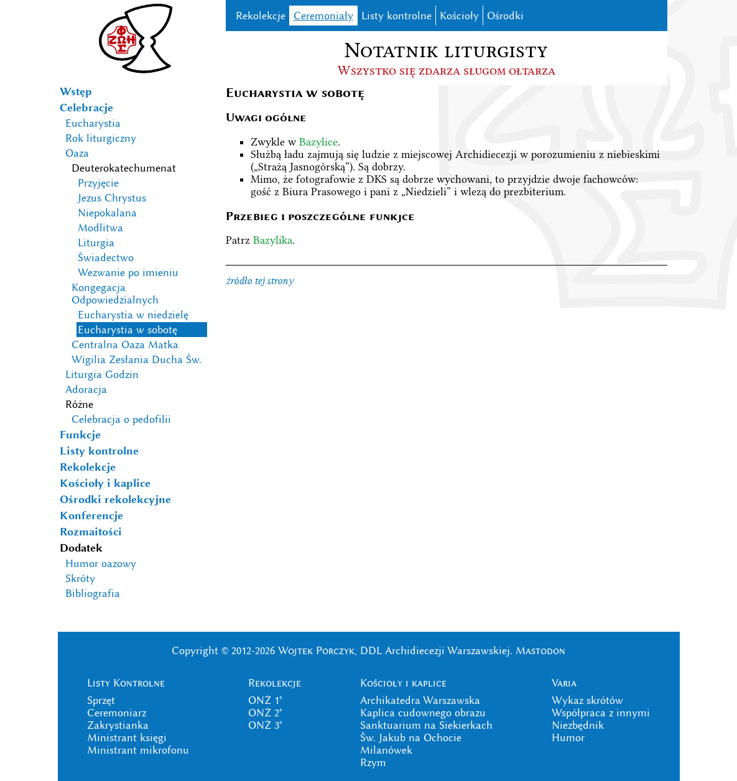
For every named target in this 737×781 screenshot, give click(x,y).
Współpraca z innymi (601, 712)
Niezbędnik (578, 725)
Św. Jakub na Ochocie (410, 737)
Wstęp (76, 91)
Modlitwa (100, 227)
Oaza (77, 153)
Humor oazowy (100, 563)
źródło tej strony (260, 281)
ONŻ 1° (265, 700)
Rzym (373, 762)
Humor (568, 737)
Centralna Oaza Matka (125, 344)
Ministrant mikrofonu (138, 750)
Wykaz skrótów (587, 700)
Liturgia (96, 242)
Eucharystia (93, 123)
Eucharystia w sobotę (127, 329)
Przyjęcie (98, 183)
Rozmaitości (91, 531)
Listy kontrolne (99, 451)
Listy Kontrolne (126, 683)
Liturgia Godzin (102, 374)
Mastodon (540, 650)
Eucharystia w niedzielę (133, 314)
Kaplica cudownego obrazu (423, 712)
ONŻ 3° (265, 725)
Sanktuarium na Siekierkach (426, 725)
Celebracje (86, 107)
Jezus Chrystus (112, 198)
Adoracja (86, 389)
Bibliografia (92, 593)
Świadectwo (106, 257)
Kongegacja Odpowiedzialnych (115, 293)
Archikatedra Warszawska (420, 700)
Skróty (80, 578)
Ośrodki (505, 15)
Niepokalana (107, 212)
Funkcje (80, 434)
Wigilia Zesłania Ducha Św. (137, 359)
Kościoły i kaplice (105, 483)
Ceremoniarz (116, 712)
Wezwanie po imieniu (128, 272)
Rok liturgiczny (100, 138)
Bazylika (272, 240)
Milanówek (386, 750)
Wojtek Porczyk (316, 650)
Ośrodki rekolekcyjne (115, 499)
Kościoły (459, 15)
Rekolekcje (88, 467)
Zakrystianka (118, 725)
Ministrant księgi (127, 737)
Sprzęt (101, 700)
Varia (564, 683)
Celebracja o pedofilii (121, 419)
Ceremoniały (323, 15)
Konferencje (91, 515)
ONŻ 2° (265, 712)
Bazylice (318, 142)
